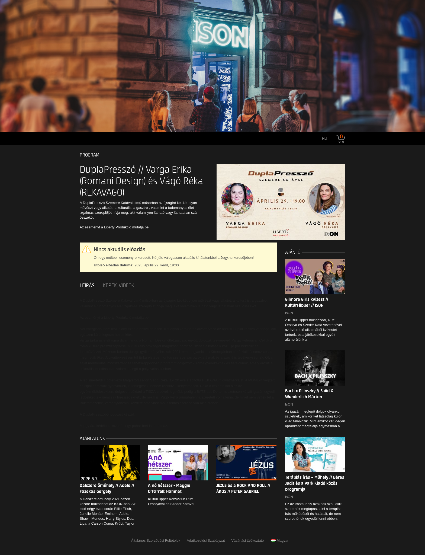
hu (324, 138)
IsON (289, 313)
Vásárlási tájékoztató (247, 540)
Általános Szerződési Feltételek (155, 540)
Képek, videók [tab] (118, 286)
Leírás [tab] (87, 286)
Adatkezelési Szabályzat (206, 540)
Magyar (279, 540)
